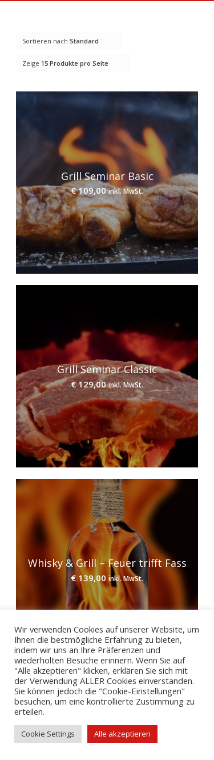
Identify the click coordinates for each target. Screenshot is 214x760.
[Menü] (192, 23)
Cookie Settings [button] (48, 734)
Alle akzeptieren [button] (122, 734)
